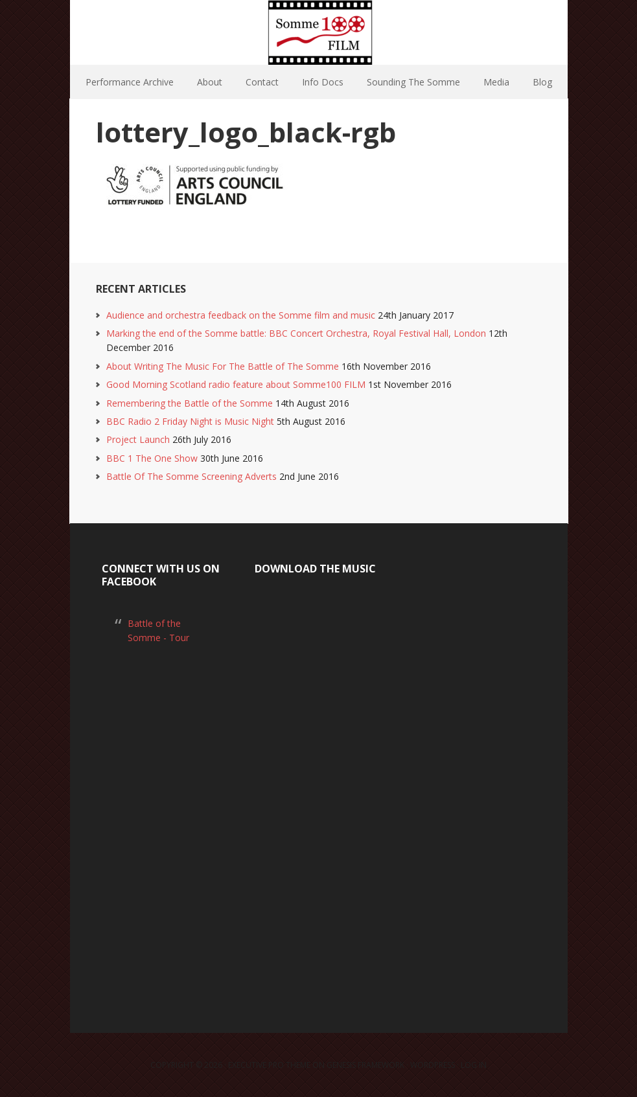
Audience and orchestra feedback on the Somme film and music (240, 315)
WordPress (432, 1064)
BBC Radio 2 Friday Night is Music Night (190, 421)
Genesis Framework (365, 1064)
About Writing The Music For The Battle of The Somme (222, 366)
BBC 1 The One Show (152, 458)
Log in (474, 1064)
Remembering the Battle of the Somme (189, 403)
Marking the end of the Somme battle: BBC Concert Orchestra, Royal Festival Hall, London (296, 333)
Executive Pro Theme (269, 1064)
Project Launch (138, 439)
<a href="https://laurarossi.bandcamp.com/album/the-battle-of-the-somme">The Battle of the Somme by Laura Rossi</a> (318, 789)
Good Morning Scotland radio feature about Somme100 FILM (235, 384)
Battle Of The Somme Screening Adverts (191, 476)
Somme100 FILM (319, 32)
